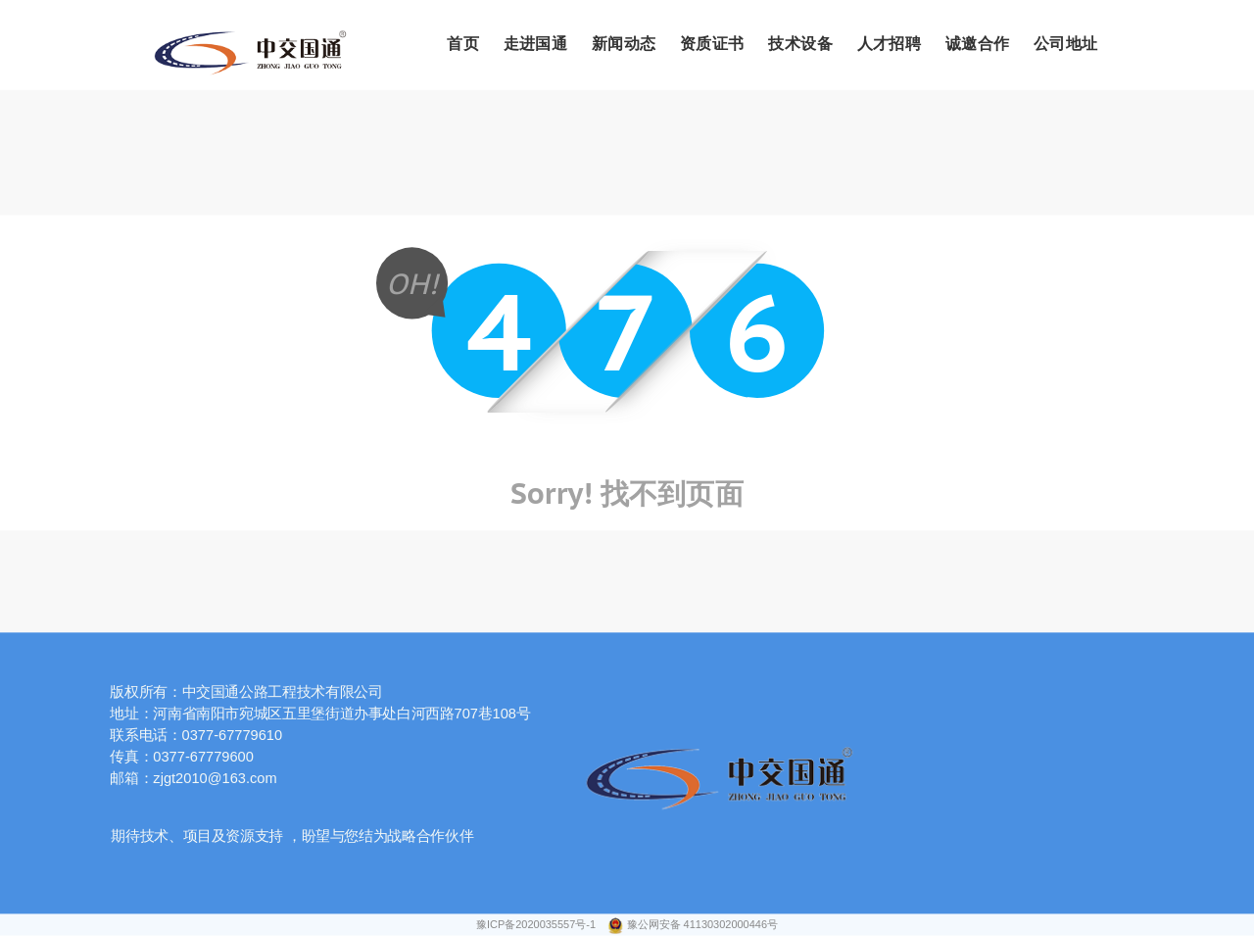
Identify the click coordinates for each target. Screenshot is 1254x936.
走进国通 (536, 44)
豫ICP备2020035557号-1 (537, 924)
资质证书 (712, 44)
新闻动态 (624, 44)
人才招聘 (889, 44)
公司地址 (1066, 44)
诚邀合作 (977, 44)
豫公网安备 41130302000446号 (702, 924)
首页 (463, 44)
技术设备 (800, 44)
